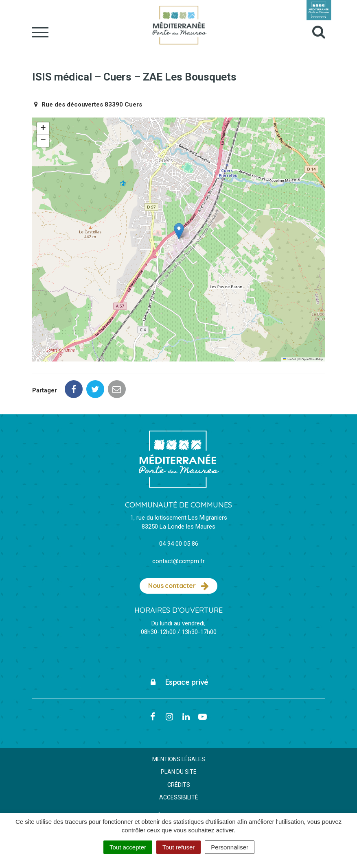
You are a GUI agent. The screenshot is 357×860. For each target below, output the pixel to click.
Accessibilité (178, 797)
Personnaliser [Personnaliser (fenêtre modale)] (229, 847)
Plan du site (179, 772)
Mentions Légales (178, 759)
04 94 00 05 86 (178, 543)
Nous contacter (178, 585)
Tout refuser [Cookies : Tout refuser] (178, 847)
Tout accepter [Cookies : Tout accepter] (128, 847)
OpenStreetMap (312, 359)
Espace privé (178, 682)
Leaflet (289, 359)
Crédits (178, 785)
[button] (179, 231)
